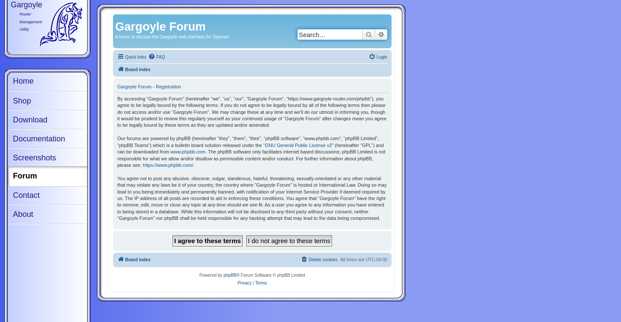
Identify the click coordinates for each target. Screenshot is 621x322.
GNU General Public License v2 (298, 145)
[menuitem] (156, 57)
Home (23, 81)
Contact (26, 195)
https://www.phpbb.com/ (168, 165)
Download (30, 120)
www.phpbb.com (188, 151)
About (23, 214)
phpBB (229, 275)
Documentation (39, 138)
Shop (22, 101)
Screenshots (34, 157)
